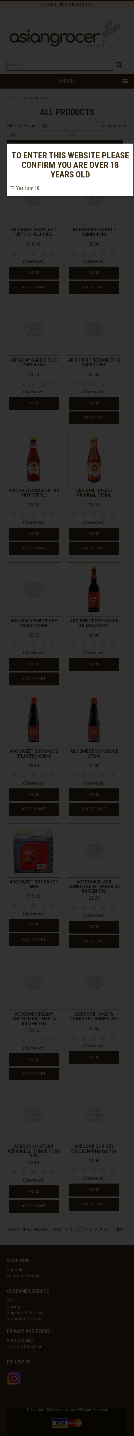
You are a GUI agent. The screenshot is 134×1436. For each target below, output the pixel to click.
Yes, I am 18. (25, 188)
